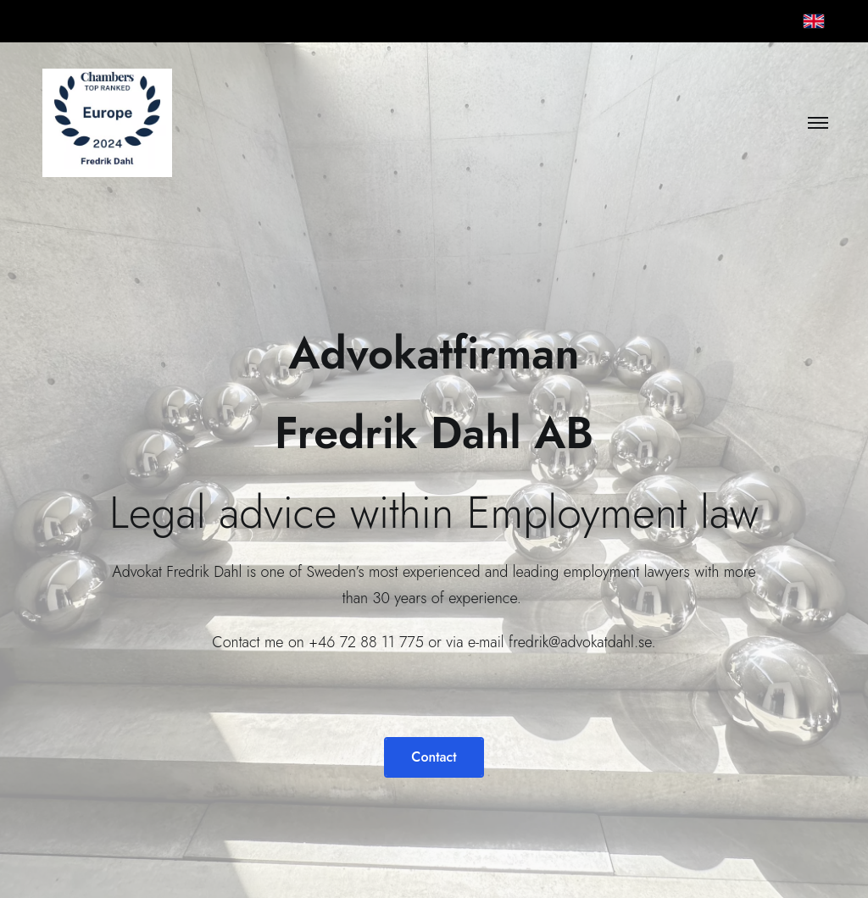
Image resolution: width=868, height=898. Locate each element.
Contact (433, 757)
